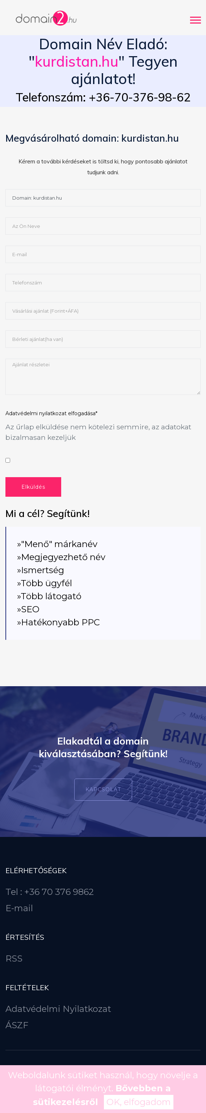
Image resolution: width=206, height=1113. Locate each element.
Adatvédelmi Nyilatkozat (58, 1009)
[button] (195, 19)
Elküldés (33, 487)
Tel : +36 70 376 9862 (49, 892)
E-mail (19, 908)
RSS (13, 958)
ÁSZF (16, 1025)
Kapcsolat (103, 789)
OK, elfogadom (138, 1102)
